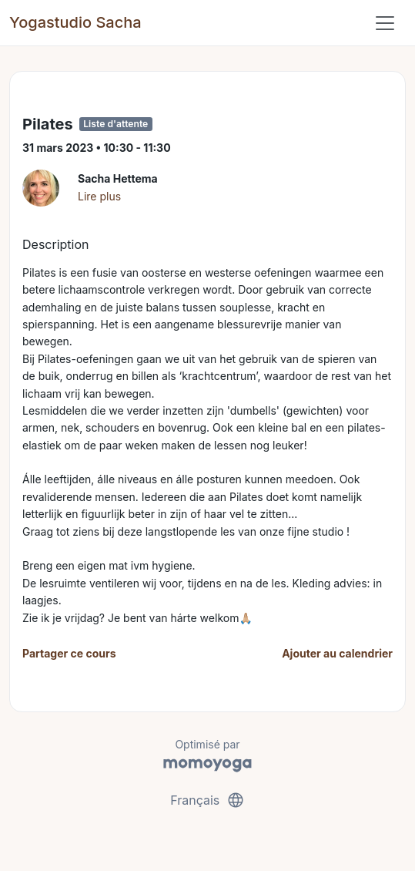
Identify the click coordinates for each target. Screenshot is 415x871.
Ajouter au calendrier (337, 653)
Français (207, 800)
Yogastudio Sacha (75, 22)
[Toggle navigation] (385, 23)
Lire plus (99, 196)
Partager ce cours (69, 653)
